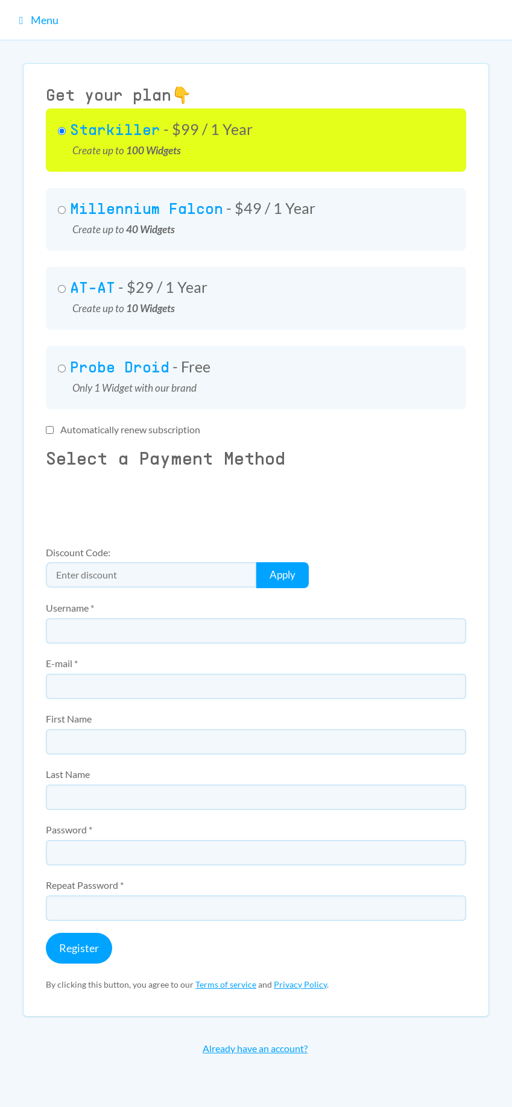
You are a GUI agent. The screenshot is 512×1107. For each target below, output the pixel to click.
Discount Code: (78, 552)
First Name (69, 719)
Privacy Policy (300, 984)
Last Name (68, 774)
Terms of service (225, 984)
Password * (69, 830)
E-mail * (62, 663)
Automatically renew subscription (123, 429)
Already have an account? (255, 1048)
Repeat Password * (85, 885)
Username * (70, 608)
